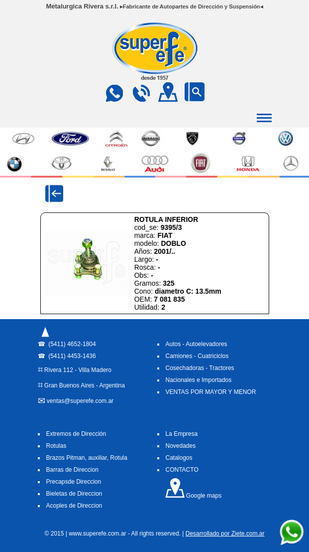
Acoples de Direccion (74, 505)
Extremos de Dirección (76, 433)
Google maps (193, 495)
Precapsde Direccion (74, 481)
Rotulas (56, 445)
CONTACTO (182, 469)
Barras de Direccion (72, 469)
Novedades (181, 445)
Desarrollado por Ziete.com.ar (225, 533)
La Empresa (182, 433)
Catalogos (179, 457)
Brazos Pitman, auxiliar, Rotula (86, 457)
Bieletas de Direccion (74, 493)
